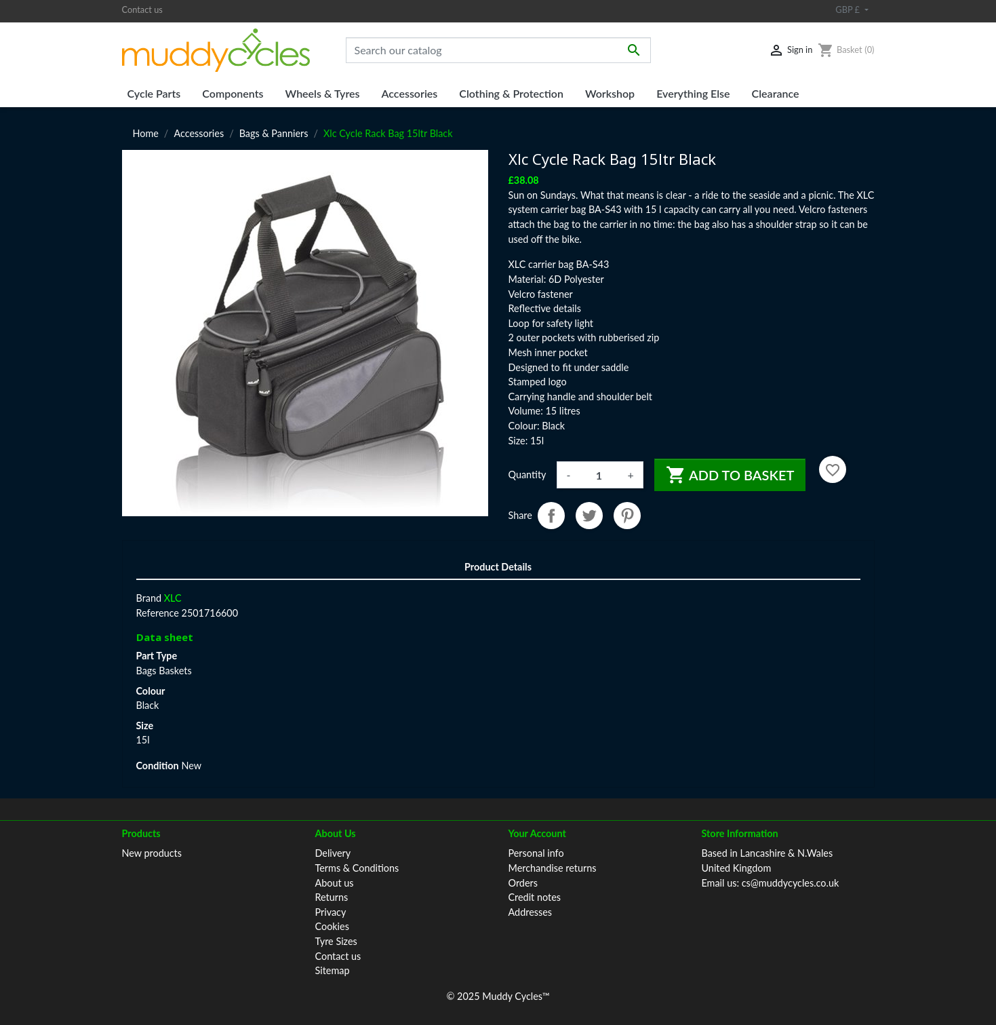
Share (551, 515)
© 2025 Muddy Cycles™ (497, 996)
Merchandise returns (553, 868)
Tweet (589, 515)
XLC (173, 598)
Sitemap (332, 970)
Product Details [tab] (498, 567)
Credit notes (535, 897)
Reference (157, 613)
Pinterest (627, 515)
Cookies (332, 926)
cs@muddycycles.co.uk (790, 883)
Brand (149, 598)
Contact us (142, 9)
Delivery (333, 853)
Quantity (527, 474)
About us (334, 883)
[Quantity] (598, 475)
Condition (157, 765)
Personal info (536, 853)
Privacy (330, 912)
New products (152, 853)
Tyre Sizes (336, 941)
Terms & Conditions (357, 868)
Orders (523, 883)
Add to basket (730, 475)
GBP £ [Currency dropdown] (848, 9)
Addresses (531, 912)
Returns (331, 897)
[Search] (498, 50)
